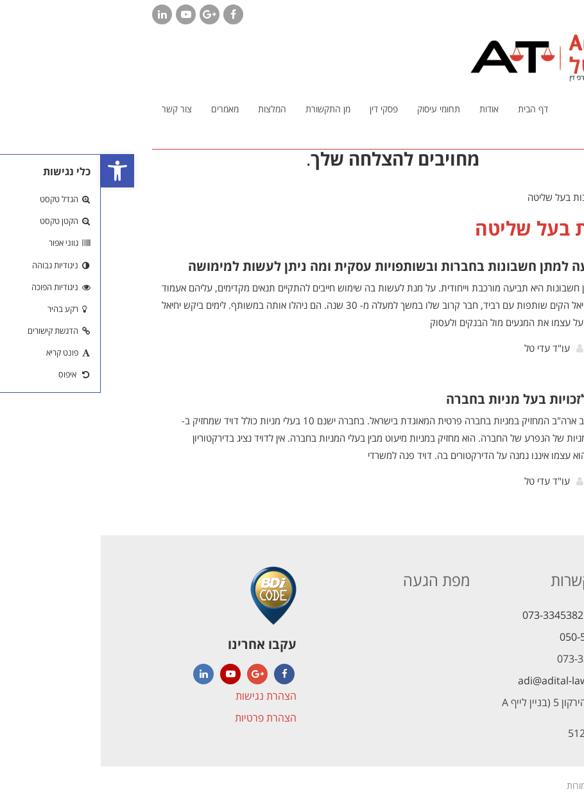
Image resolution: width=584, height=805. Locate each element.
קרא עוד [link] (510, 351)
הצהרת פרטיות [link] (165, 718)
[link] (16, 170)
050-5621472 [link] (489, 637)
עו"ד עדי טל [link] (446, 348)
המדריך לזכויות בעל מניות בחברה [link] (439, 399)
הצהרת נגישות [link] (165, 696)
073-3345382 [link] (452, 615)
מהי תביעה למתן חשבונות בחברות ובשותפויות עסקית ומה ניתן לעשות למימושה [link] (310, 266)
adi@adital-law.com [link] (464, 680)
